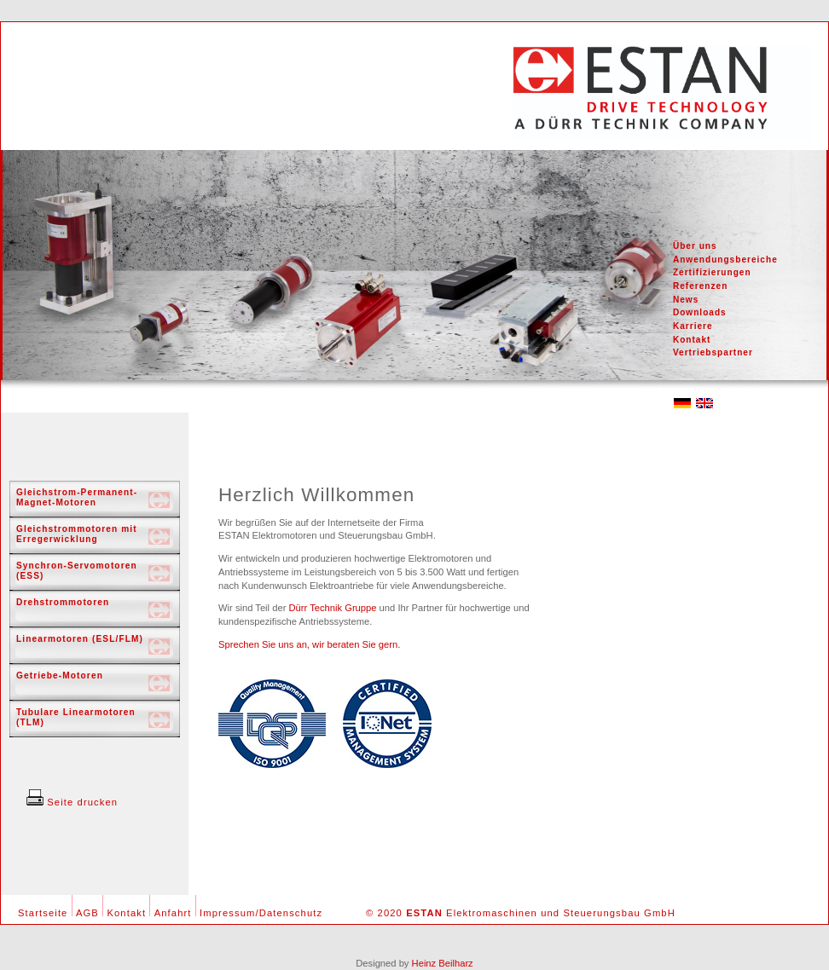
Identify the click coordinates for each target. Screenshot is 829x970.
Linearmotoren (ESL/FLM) (79, 639)
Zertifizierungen (712, 272)
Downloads (700, 312)
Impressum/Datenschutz (261, 913)
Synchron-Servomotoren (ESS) (76, 570)
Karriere (693, 326)
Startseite (42, 913)
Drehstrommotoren (62, 602)
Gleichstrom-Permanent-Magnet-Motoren (76, 497)
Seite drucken (72, 802)
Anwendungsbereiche (725, 259)
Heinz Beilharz (442, 963)
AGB (87, 913)
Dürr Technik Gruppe (332, 608)
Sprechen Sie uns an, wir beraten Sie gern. (309, 644)
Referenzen (700, 286)
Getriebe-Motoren (59, 675)
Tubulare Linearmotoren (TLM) (76, 717)
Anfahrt (173, 913)
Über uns (695, 246)
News (686, 299)
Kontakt (692, 339)
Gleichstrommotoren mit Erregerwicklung (76, 534)
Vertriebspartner (713, 352)
